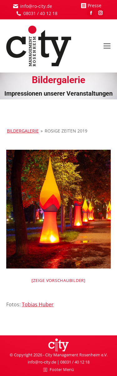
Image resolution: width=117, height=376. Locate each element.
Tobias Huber (38, 304)
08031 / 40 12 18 (40, 13)
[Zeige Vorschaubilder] (58, 280)
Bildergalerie (23, 131)
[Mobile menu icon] (107, 46)
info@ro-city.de (36, 6)
